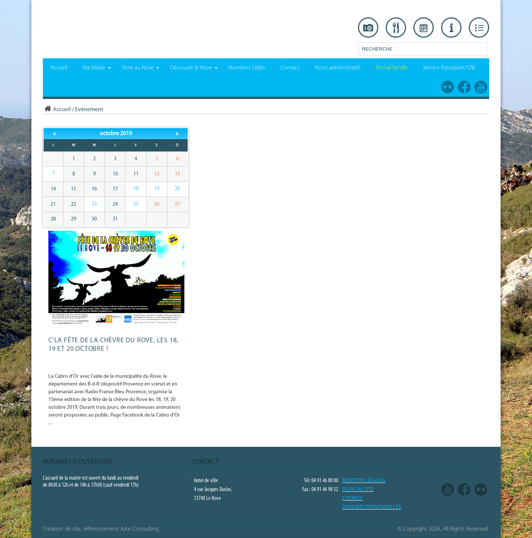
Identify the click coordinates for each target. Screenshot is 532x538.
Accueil (57, 110)
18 (136, 189)
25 (136, 204)
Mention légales (363, 481)
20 (177, 189)
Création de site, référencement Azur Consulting (101, 529)
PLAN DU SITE (358, 490)
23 (94, 204)
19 (156, 189)
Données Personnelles (371, 507)
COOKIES (352, 498)
